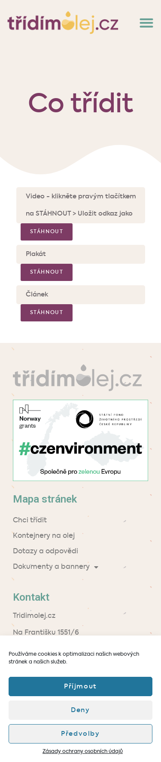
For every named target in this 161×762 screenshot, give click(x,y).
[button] (146, 23)
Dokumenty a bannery (55, 567)
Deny (80, 710)
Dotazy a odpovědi (45, 551)
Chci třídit (30, 520)
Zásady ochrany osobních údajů (83, 751)
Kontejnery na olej (44, 536)
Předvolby (80, 734)
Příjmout (80, 686)
